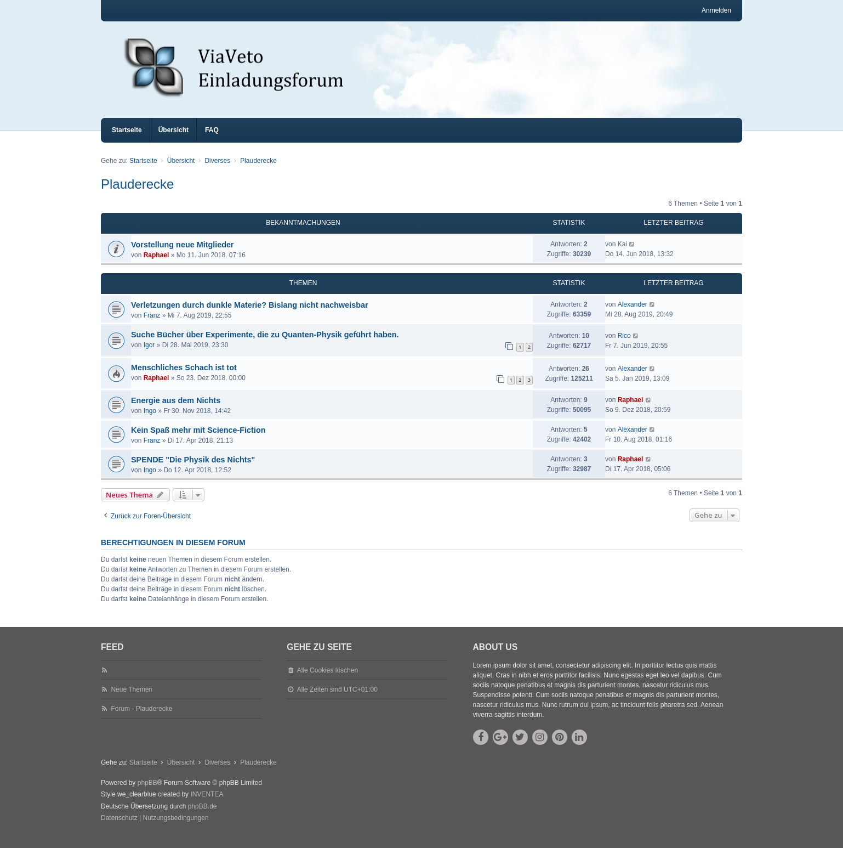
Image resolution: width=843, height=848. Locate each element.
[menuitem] (119, 828)
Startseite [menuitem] (127, 140)
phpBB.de (202, 816)
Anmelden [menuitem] (716, 10)
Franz (152, 325)
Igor (149, 355)
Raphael (156, 265)
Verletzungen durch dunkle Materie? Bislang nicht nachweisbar (249, 314)
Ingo (150, 421)
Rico (624, 345)
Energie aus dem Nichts (175, 410)
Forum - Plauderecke (141, 718)
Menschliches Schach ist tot (184, 377)
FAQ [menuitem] (212, 140)
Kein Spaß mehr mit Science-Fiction (198, 440)
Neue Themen (131, 699)
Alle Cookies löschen (327, 680)
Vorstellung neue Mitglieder (182, 254)
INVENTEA (206, 804)
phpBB (147, 792)
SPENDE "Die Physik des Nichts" (193, 469)
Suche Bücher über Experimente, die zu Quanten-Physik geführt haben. (265, 344)
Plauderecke (137, 193)
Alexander (632, 314)
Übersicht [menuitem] (173, 140)
